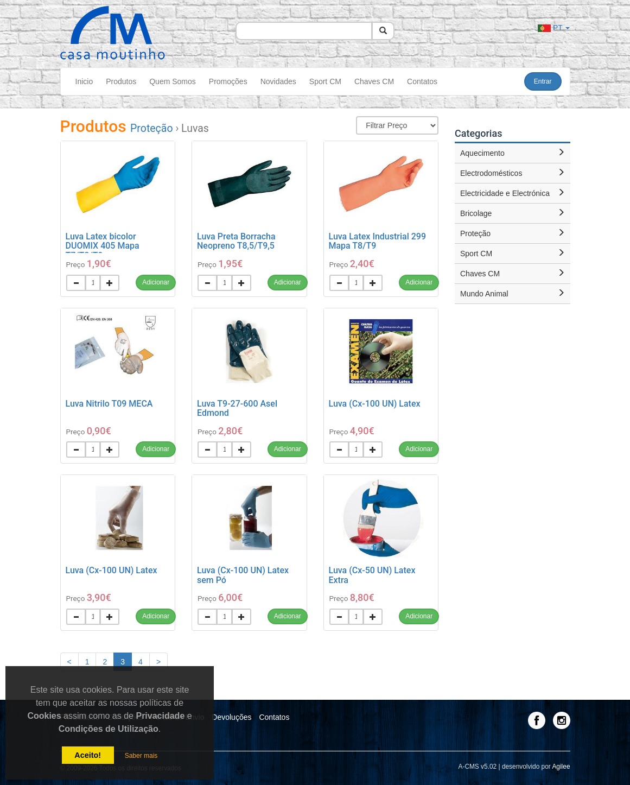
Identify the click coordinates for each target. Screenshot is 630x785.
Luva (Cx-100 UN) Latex (375, 403)
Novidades (278, 81)
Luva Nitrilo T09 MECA (109, 403)
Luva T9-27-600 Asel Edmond (237, 408)
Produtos (121, 81)
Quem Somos (172, 81)
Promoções (228, 81)
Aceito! (87, 755)
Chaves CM (374, 81)
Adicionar (155, 282)
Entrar (543, 81)
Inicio (84, 81)
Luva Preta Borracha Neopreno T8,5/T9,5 (236, 241)
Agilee (561, 766)
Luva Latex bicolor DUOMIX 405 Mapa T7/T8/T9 (102, 246)
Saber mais (141, 755)
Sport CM (325, 81)
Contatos (422, 81)
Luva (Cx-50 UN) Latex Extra (372, 575)
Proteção (151, 128)
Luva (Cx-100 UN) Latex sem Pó (243, 575)
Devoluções (231, 717)
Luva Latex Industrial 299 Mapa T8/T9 (378, 241)
